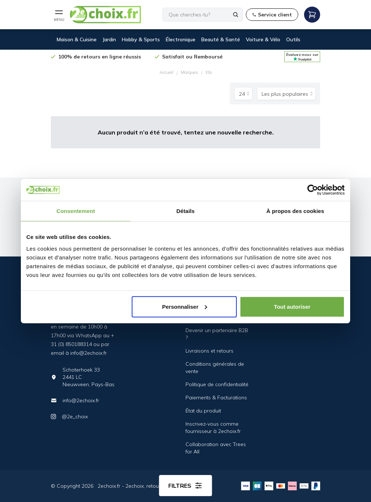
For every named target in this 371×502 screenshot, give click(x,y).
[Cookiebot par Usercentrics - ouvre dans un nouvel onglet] (313, 190)
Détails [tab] (185, 211)
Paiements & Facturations (216, 397)
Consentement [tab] (75, 211)
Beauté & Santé (220, 39)
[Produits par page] (243, 93)
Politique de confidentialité (217, 384)
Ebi (209, 72)
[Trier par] (286, 93)
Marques (189, 72)
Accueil (166, 72)
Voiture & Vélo (263, 39)
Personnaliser (184, 306)
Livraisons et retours (209, 350)
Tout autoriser (292, 306)
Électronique (180, 39)
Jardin (109, 39)
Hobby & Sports (141, 39)
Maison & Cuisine (77, 39)
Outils (293, 39)
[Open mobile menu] (59, 15)
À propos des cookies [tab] (295, 211)
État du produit (203, 410)
